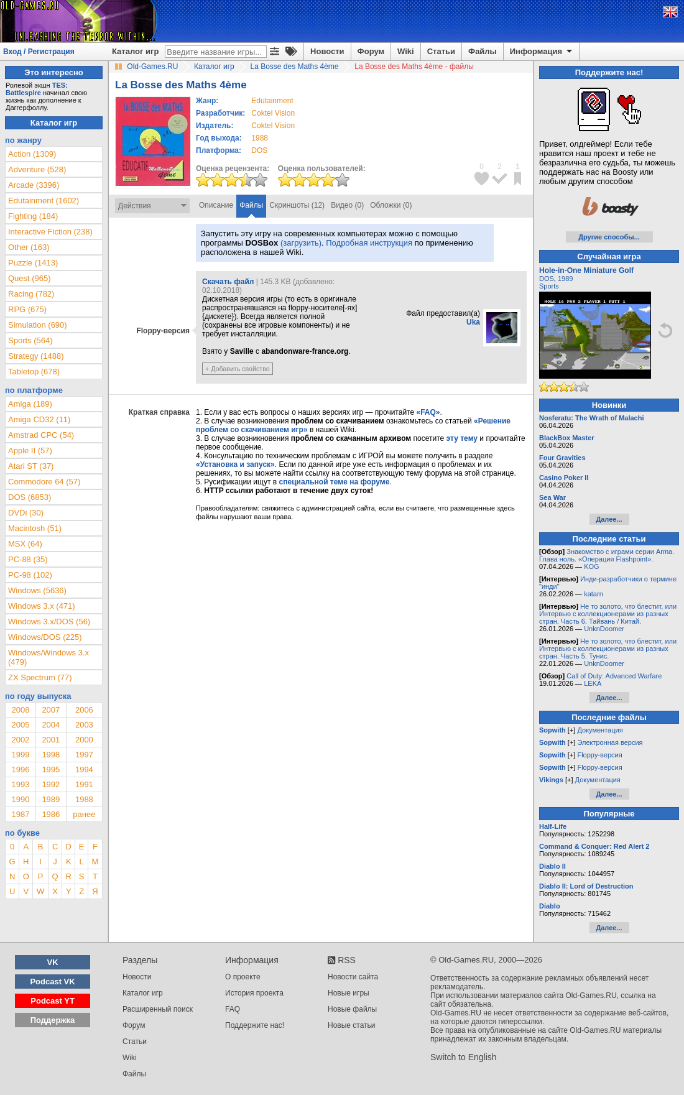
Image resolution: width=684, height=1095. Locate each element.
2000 (84, 739)
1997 (84, 754)
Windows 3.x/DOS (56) (49, 621)
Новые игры (348, 993)
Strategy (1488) (36, 356)
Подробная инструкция (369, 242)
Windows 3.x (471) (41, 606)
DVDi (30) (26, 512)
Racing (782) (31, 293)
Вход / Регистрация (39, 51)
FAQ (232, 1009)
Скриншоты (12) (297, 205)
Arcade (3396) (33, 185)
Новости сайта (353, 977)
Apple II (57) (30, 450)
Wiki (405, 51)
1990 (20, 799)
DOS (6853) (29, 497)
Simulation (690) (37, 325)
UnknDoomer (604, 628)
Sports (549, 286)
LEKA (592, 683)
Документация (599, 730)
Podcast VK (52, 981)
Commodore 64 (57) (44, 481)
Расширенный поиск (157, 1009)
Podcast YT (52, 1000)
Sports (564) (30, 340)
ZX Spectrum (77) (40, 677)
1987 (20, 814)
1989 (51, 799)
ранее (84, 814)
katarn (593, 594)
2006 (84, 709)
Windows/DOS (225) (44, 637)
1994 (84, 769)
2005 (20, 724)
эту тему (462, 438)
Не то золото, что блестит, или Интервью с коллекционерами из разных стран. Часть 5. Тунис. (608, 648)
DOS (546, 278)
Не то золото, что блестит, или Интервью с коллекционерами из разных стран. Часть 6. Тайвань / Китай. (608, 614)
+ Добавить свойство (237, 368)
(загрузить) (300, 242)
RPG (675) (27, 309)
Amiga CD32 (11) (39, 419)
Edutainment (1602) (43, 200)
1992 (51, 784)
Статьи (441, 51)
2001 (51, 739)
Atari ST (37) (30, 466)
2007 (51, 709)
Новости (327, 51)
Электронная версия (609, 742)
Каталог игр (135, 51)
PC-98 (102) (30, 575)
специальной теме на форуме (334, 482)
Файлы (482, 51)
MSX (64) (25, 543)
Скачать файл (228, 281)
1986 (51, 814)
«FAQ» (428, 412)
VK (52, 962)
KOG (591, 566)
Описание (216, 205)
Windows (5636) (37, 590)
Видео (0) (347, 205)
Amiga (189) (30, 404)
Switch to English (463, 1057)
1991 (84, 784)
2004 (51, 724)
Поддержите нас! (254, 1025)
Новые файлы (352, 1009)
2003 (84, 724)
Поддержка (52, 1020)
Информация (542, 52)
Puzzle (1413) (33, 262)
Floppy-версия (599, 755)
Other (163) (28, 247)
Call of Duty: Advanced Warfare (614, 676)
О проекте (243, 977)
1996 (20, 769)
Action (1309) (32, 154)
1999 (20, 754)
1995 (51, 769)
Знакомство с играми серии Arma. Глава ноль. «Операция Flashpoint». (606, 555)
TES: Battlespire (37, 88)
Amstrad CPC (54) (41, 435)
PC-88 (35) (28, 559)
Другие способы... (609, 237)
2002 (20, 739)
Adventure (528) (37, 169)
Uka (473, 322)
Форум (371, 51)
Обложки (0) (391, 205)
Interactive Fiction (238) (50, 231)
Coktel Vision (273, 113)
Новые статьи (352, 1025)
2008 (20, 709)
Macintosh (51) (35, 528)
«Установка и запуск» (235, 464)
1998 (51, 754)
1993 (20, 784)
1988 (259, 138)
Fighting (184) (33, 216)
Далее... (609, 519)
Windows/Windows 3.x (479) (48, 657)
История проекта (254, 993)
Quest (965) (29, 278)
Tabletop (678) (34, 371)
